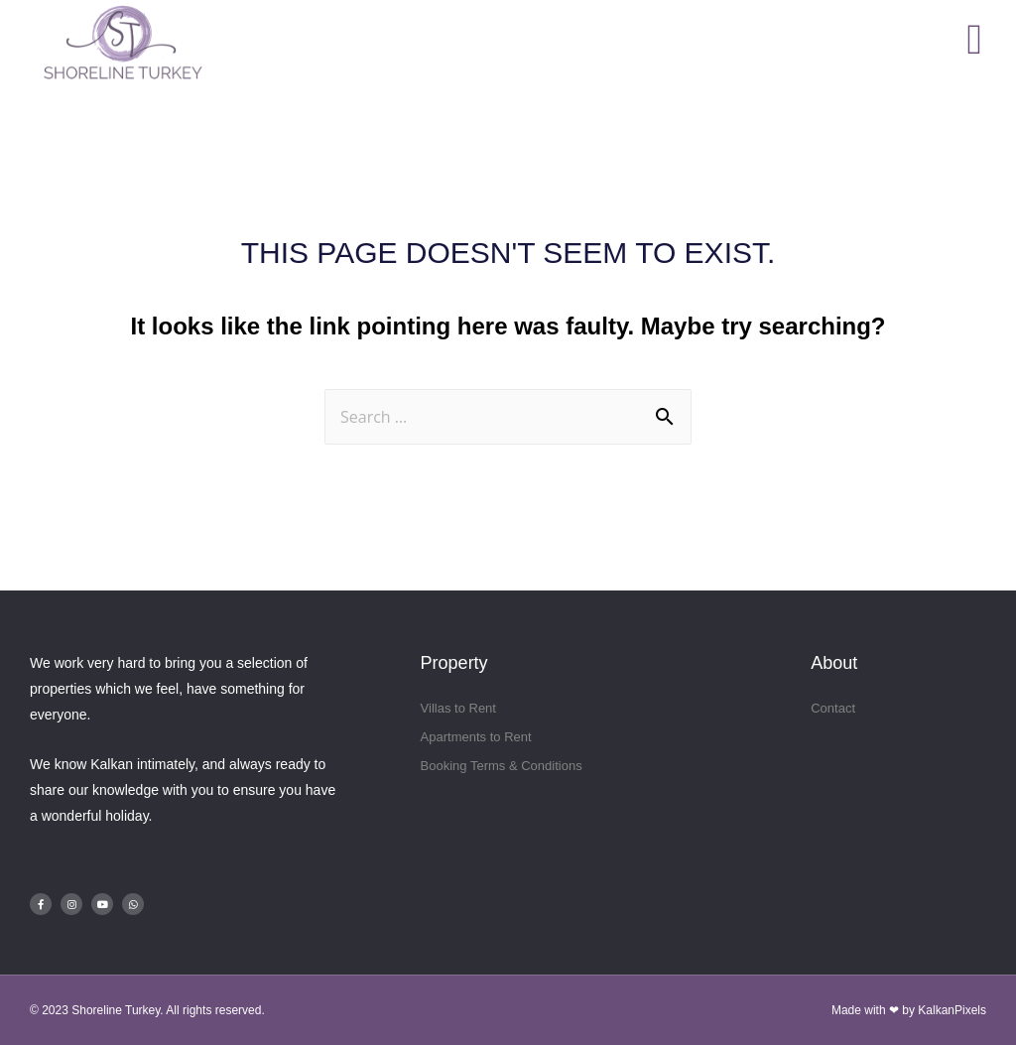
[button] (975, 39)
